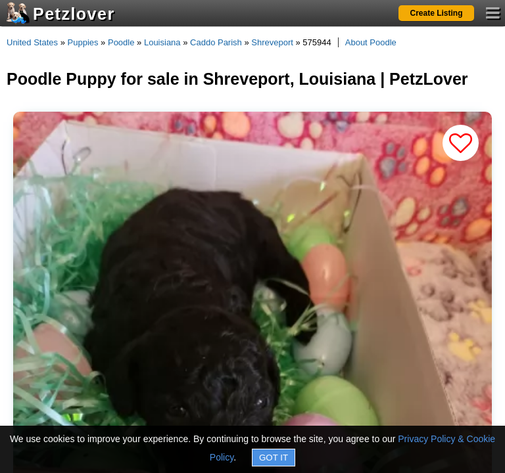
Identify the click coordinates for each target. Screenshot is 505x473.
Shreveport (272, 42)
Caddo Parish (216, 42)
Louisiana (162, 42)
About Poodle (371, 42)
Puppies (83, 42)
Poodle (121, 42)
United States (32, 42)
